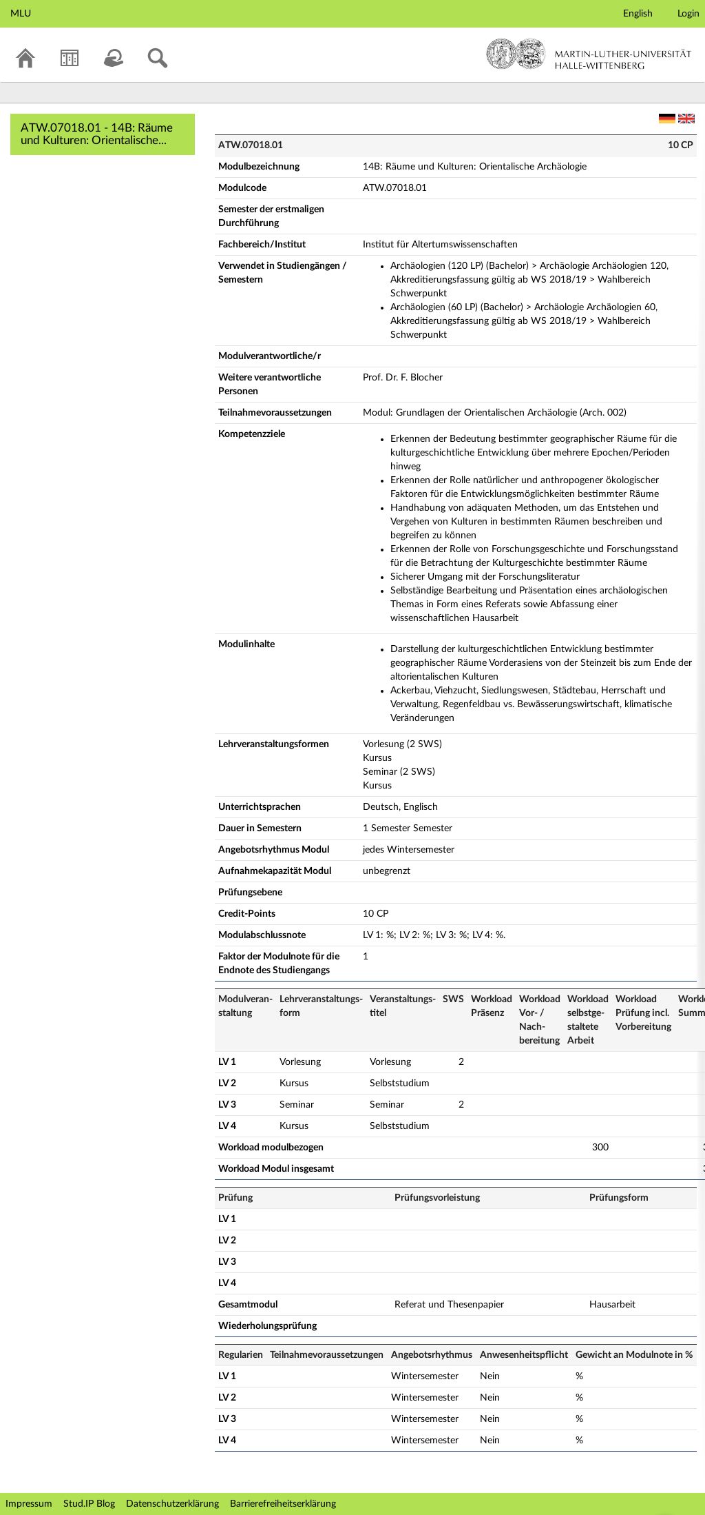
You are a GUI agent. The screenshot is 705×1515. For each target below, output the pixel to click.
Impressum (29, 1504)
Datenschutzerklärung (172, 1504)
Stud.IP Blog (89, 1504)
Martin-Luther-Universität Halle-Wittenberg (589, 53)
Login (688, 14)
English (638, 14)
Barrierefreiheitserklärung (283, 1504)
